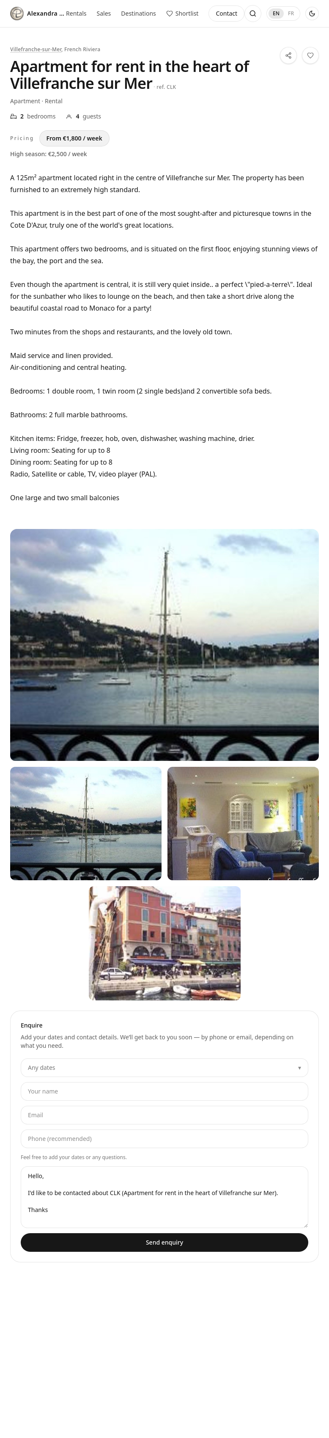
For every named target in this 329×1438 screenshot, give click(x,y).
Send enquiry (164, 1242)
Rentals (76, 13)
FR (291, 13)
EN (276, 13)
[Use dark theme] (312, 13)
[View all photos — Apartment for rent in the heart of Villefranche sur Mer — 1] (86, 824)
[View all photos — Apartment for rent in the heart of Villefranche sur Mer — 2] (243, 824)
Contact (226, 13)
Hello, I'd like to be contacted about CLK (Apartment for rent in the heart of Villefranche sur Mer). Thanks (164, 1197)
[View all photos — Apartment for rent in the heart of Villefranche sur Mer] (164, 645)
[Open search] (252, 13)
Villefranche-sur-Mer (35, 49)
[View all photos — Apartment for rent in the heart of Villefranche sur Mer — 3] (165, 943)
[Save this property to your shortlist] (310, 55)
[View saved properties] (182, 13)
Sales (104, 13)
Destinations (138, 13)
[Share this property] (288, 55)
